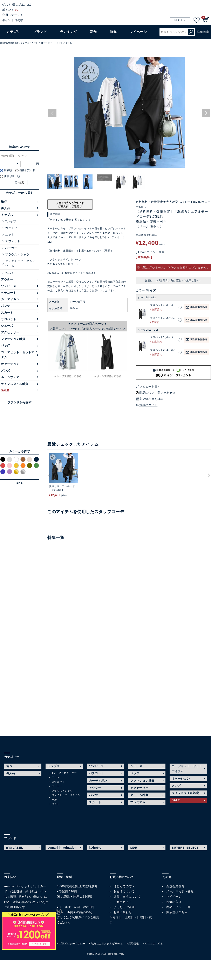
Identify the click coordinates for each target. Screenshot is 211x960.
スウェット (12, 241)
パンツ (5, 305)
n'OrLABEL (14, 847)
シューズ (7, 325)
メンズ (5, 370)
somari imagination (62, 847)
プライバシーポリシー (72, 943)
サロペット (8, 319)
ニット (9, 234)
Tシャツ (10, 221)
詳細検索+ (204, 31)
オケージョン (10, 364)
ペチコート (8, 292)
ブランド (40, 31)
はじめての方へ (124, 886)
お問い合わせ (123, 912)
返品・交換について (127, 896)
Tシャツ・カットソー (64, 772)
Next (206, 113)
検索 (191, 32)
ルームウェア (10, 377)
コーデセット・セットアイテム (56, 43)
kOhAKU (95, 847)
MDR (133, 847)
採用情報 (133, 943)
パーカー (11, 247)
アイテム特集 (139, 795)
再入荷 (5, 208)
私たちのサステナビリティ (106, 943)
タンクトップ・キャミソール (20, 263)
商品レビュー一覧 (178, 907)
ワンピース (8, 286)
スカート (7, 312)
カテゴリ (13, 31)
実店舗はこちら (177, 912)
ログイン (180, 20)
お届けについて (124, 891)
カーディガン (10, 299)
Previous (52, 113)
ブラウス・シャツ (17, 254)
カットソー (12, 228)
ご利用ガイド (78, 917)
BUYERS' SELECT (185, 847)
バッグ (5, 345)
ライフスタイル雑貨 (14, 383)
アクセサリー (10, 332)
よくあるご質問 (124, 907)
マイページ (174, 896)
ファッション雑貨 (13, 338)
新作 (93, 31)
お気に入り (174, 901)
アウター (7, 279)
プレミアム (137, 802)
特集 (113, 31)
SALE (5, 390)
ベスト (9, 272)
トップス (7, 214)
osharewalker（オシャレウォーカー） (19, 43)
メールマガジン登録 (179, 891)
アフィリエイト (153, 943)
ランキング (68, 31)
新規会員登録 (175, 886)
